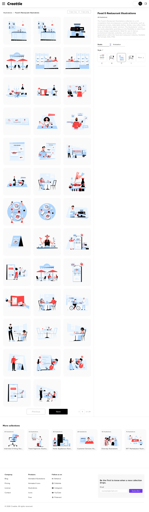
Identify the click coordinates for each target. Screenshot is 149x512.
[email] (114, 491)
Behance (56, 479)
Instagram (57, 488)
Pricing (7, 483)
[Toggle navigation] (4, 4)
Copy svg (73, 12)
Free (30, 497)
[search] (138, 3)
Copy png (85, 12)
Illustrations (7, 13)
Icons (30, 493)
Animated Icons (34, 483)
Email (102, 487)
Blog (6, 479)
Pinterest (56, 497)
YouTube (56, 493)
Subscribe (136, 491)
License (7, 488)
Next (58, 411)
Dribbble (56, 483)
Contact (8, 493)
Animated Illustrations (36, 479)
